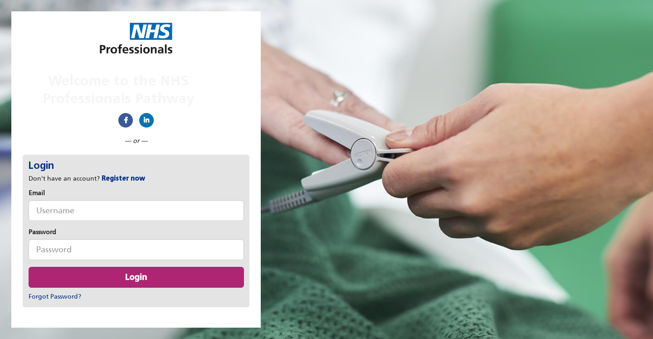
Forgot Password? (55, 296)
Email (37, 193)
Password (42, 232)
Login (136, 277)
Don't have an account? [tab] (87, 178)
